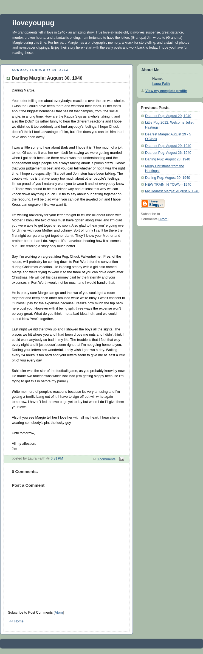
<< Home (16, 621)
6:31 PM (57, 458)
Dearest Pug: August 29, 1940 (168, 116)
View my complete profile (166, 91)
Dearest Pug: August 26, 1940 (168, 153)
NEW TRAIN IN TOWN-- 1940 (168, 185)
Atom (59, 612)
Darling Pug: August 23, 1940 (167, 159)
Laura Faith (161, 84)
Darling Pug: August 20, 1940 (167, 178)
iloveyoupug (33, 23)
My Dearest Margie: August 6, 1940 (172, 191)
